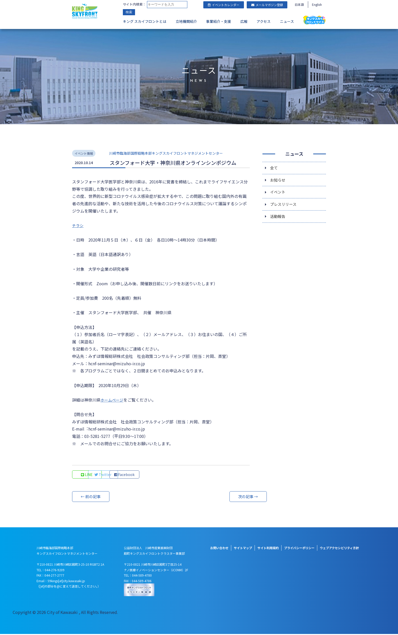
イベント (278, 193)
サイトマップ (243, 549)
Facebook (155, 475)
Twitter (121, 475)
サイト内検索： (134, 4)
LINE (87, 475)
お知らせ (278, 180)
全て (274, 167)
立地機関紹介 (186, 21)
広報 (243, 21)
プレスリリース (284, 205)
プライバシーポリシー (299, 549)
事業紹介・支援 (218, 21)
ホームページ (113, 401)
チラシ (78, 225)
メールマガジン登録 (267, 5)
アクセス (264, 21)
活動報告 (278, 218)
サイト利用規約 (268, 549)
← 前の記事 (91, 498)
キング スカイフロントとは (144, 21)
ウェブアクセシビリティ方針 (339, 549)
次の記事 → (230, 498)
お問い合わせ (219, 549)
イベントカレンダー (223, 5)
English (317, 4)
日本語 (299, 4)
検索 (129, 12)
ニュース (287, 21)
